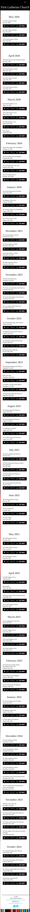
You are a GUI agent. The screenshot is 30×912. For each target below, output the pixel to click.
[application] (15, 26)
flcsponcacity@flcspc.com (16, 903)
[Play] (5, 26)
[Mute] (20, 26)
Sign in (25, 2)
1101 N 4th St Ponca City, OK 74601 (15, 900)
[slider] (23, 25)
